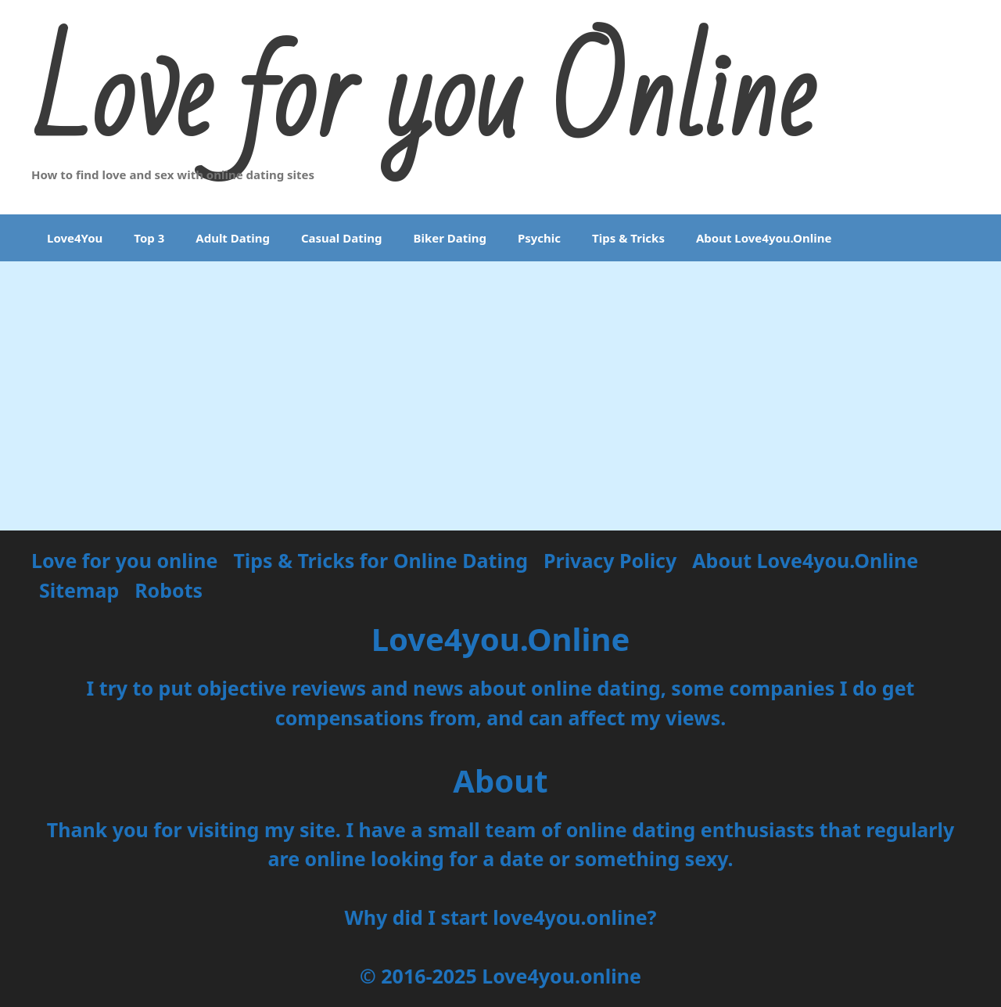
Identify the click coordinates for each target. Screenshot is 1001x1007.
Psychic (539, 238)
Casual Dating (341, 238)
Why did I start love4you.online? (500, 917)
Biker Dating (449, 238)
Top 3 (149, 238)
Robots (169, 590)
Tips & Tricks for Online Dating (380, 560)
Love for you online (124, 560)
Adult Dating (233, 238)
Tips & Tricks (628, 238)
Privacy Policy (610, 560)
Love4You (74, 238)
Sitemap (79, 590)
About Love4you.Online (763, 238)
